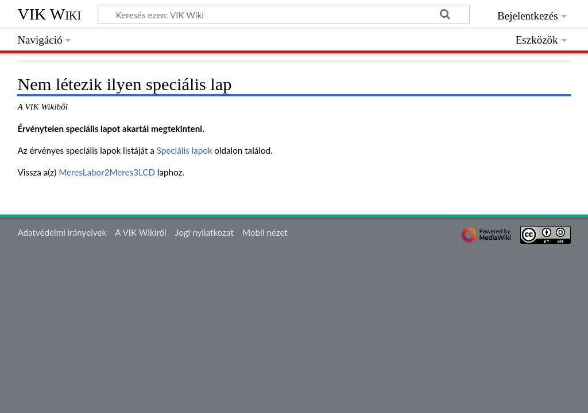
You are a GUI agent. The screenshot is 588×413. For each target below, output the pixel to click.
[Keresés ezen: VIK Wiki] (283, 14)
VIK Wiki (49, 14)
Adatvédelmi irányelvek (61, 232)
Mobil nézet (265, 232)
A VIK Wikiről (140, 232)
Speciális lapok (184, 150)
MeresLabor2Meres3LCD (107, 172)
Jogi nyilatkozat (204, 232)
